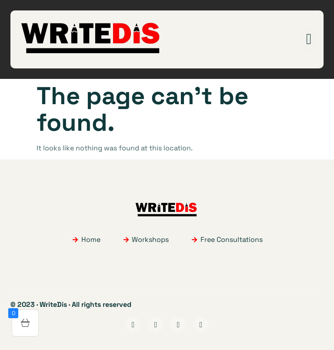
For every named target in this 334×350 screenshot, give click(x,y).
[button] (308, 39)
